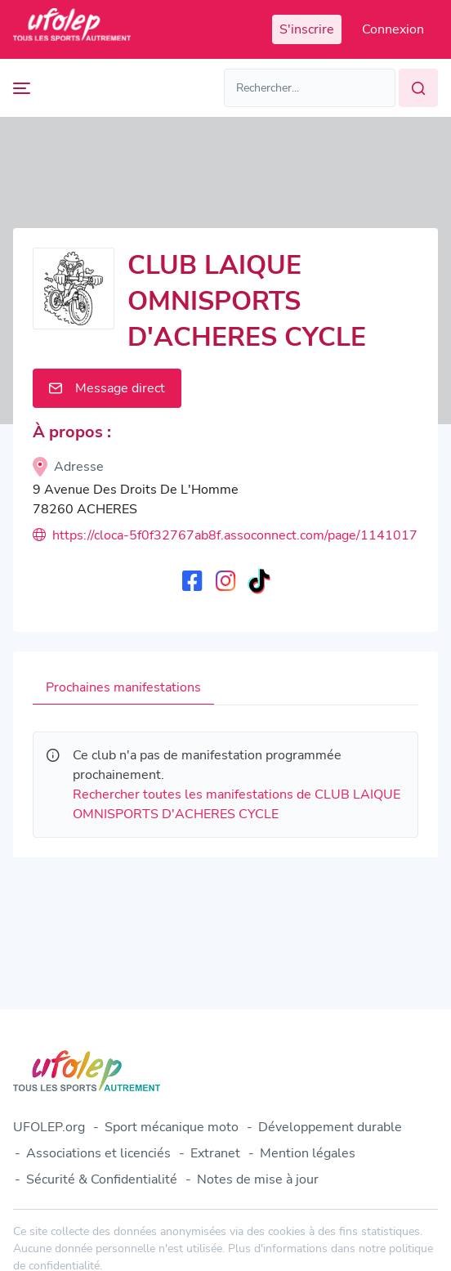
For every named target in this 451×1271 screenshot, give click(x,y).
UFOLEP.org (49, 1127)
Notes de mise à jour (258, 1179)
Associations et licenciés (98, 1153)
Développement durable (330, 1127)
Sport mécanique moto (172, 1127)
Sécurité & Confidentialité (101, 1179)
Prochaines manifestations (123, 687)
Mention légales (307, 1153)
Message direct (107, 388)
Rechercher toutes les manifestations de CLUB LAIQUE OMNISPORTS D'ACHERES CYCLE (236, 804)
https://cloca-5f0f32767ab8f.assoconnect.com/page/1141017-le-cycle (225, 535)
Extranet (215, 1153)
